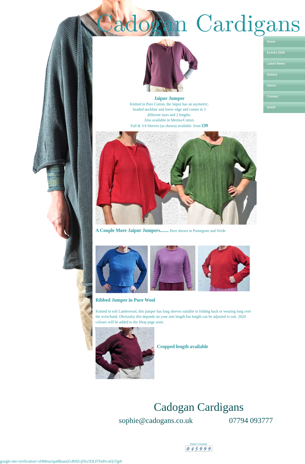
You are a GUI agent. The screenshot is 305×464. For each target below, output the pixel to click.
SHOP (271, 107)
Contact (272, 96)
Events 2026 (276, 52)
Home (271, 41)
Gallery (272, 74)
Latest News (276, 63)
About (271, 85)
